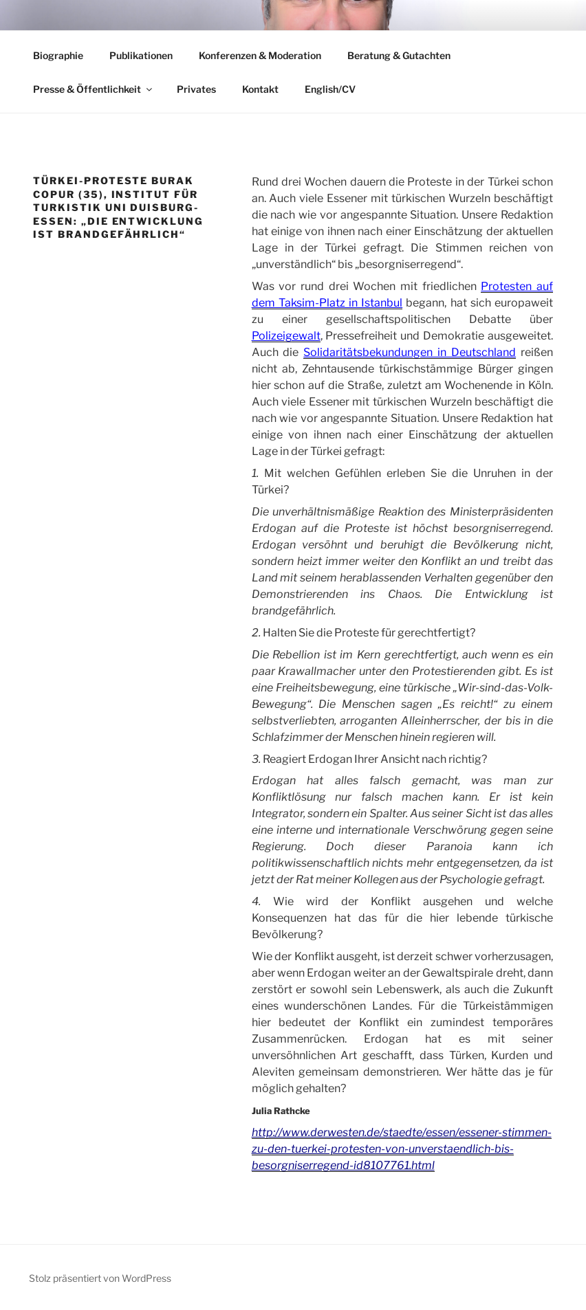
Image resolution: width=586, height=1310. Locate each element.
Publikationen (141, 55)
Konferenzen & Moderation (260, 55)
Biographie (58, 55)
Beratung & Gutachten (399, 55)
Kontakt (260, 89)
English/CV (330, 89)
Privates (196, 89)
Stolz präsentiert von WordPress (100, 1278)
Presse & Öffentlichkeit (93, 89)
